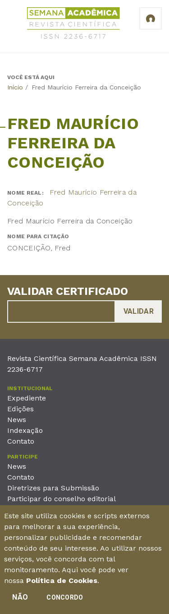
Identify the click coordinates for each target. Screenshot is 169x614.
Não (20, 600)
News (16, 419)
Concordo (64, 600)
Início (15, 87)
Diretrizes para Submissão (53, 488)
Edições (20, 409)
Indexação (25, 430)
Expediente (26, 398)
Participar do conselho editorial (61, 498)
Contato (20, 441)
